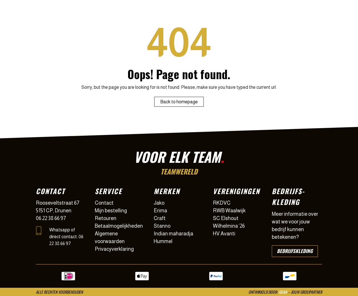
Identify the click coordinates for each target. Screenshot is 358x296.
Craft (160, 218)
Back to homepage (179, 101)
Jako (159, 203)
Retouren (105, 218)
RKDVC (222, 203)
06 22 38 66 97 (51, 218)
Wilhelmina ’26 (229, 226)
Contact (104, 203)
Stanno (162, 226)
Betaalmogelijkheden (119, 226)
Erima (160, 210)
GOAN (283, 292)
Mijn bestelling (111, 210)
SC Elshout (225, 218)
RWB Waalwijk (229, 210)
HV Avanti (224, 234)
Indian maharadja (173, 234)
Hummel (163, 241)
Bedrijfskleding (295, 250)
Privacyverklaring (114, 249)
